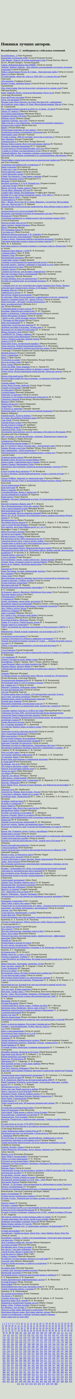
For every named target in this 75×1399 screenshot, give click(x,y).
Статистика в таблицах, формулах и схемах (20, 794)
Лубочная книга (8, 597)
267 (4, 1356)
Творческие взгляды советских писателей (19, 731)
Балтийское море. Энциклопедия (15, 796)
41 (47, 1326)
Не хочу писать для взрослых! (14, 945)
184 (12, 1344)
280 (58, 1356)
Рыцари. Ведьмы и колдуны (13, 448)
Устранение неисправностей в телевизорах (20, 165)
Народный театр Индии (11, 1054)
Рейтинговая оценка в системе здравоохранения (22, 875)
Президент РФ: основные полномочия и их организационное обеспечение (33, 155)
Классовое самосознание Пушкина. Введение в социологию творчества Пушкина (37, 1070)
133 (12, 1337)
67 (56, 1328)
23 (62, 1323)
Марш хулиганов (8, 167)
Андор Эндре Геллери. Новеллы (15, 385)
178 (58, 1342)
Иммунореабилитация (11, 511)
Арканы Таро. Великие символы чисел (18, 882)
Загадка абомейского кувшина (14, 494)
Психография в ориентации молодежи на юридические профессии (30, 160)
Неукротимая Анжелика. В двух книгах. (18, 130)
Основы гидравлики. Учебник (14, 957)
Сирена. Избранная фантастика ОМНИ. (18, 65)
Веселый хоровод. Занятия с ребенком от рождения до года (27, 264)
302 (8, 1361)
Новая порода (7, 497)
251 (8, 1354)
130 (70, 1335)
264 (62, 1354)
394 (37, 1372)
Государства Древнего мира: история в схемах (21, 727)
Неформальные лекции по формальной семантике (23, 699)
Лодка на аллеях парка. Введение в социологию (22, 1310)
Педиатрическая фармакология (14, 680)
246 (58, 1351)
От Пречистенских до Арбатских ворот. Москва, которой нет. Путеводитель (34, 676)
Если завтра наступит (10, 926)
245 (53, 1351)
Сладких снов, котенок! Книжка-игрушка (19, 1270)
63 (43, 1328)
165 (4, 1342)
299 (66, 1358)
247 (62, 1351)
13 (31, 1323)
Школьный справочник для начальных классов (21, 703)
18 (47, 1323)
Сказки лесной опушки (11, 1077)
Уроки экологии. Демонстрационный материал (21, 346)
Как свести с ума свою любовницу (16, 1249)
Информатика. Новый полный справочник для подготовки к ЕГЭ (29, 631)
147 (70, 1337)
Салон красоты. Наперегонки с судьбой (18, 913)
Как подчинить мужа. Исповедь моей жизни (20, 873)
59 (31, 1328)
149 (8, 1340)
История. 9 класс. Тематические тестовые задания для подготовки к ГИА (33, 1198)
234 (8, 1351)
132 (8, 1337)
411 (37, 1374)
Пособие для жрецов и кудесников (16, 813)
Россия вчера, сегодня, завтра (14, 1175)
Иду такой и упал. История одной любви (19, 615)
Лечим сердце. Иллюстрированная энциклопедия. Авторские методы (31, 371)
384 (66, 1370)
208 (41, 1347)
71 (68, 1328)
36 (31, 1326)
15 (37, 1323)
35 (28, 1326)
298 (62, 1358)
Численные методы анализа (13, 522)
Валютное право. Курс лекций (14, 1300)
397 (49, 1372)
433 (58, 1377)
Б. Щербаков (6, 1135)
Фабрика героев (8, 118)
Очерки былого (8, 1101)
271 (20, 1356)
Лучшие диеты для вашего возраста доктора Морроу (24, 562)
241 (37, 1351)
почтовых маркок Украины (43, 1314)
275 (37, 1356)
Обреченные (6, 1061)
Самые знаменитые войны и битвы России (20, 1131)
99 (13, 1333)
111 (62, 1333)
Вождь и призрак (8, 490)
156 (37, 1340)
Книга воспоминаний (10, 323)
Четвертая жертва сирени (12, 457)
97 (7, 1333)
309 (37, 1361)
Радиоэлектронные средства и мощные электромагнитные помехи (30, 917)
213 (62, 1347)
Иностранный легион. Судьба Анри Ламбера (20, 1063)
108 (49, 1333)
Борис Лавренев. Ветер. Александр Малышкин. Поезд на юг (27, 93)
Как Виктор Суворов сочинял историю (18, 1177)
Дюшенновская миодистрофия (14, 443)
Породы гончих (8, 1203)
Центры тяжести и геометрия (14, 624)
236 (16, 1351)
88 (50, 1330)
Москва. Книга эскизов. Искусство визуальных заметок (25, 144)
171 (28, 1342)
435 (66, 1377)
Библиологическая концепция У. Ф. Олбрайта (21, 234)
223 (33, 1349)
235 (12, 1351)
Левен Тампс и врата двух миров (15, 903)
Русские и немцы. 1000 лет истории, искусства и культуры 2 (27, 137)
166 (8, 1342)
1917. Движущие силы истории (15, 892)
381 (53, 1370)
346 (49, 1365)
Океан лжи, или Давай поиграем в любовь (19, 1089)
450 (58, 1379)
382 (58, 1370)
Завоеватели (6, 569)
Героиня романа (8, 383)
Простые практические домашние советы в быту (22, 931)
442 (24, 1379)
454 (4, 1381)
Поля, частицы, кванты (11, 966)
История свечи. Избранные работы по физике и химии (25, 369)
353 (8, 1367)
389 (16, 1372)
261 (49, 1354)
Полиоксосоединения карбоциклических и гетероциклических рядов (31, 1189)
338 (16, 1365)
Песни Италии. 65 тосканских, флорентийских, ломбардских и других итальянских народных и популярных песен (32, 1139)
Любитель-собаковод (10, 611)
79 (22, 1330)
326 (37, 1363)
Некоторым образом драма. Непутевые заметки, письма (25, 1312)
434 (62, 1377)
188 (28, 1344)
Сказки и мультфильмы (11, 1314)
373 (20, 1370)
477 (43, 1384)
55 (19, 1328)
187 (24, 1344)
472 (22, 1384)
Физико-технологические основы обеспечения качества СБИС (28, 996)
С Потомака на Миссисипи (13, 320)
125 (49, 1335)
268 (8, 1356)
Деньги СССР (7, 341)
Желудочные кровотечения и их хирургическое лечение (25, 978)
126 (53, 1335)
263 (58, 1354)
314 (58, 1361)
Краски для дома (8, 1015)
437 (4, 1379)
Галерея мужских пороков (12, 546)
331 (58, 1363)
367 (66, 1367)
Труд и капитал (7, 618)
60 (34, 1328)
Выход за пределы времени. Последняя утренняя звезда (25, 1024)
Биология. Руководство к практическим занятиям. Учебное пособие (31, 1119)
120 (28, 1335)
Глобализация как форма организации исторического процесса (28, 669)
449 (53, 1379)
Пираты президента (9, 404)
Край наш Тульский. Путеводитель (16, 743)
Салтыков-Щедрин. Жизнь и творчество (18, 492)
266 (70, 1354)
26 (71, 1323)
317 (70, 1361)
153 (24, 1340)
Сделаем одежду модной (12, 857)
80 (25, 1330)
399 (58, 1372)
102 (24, 1333)
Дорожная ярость (8, 141)
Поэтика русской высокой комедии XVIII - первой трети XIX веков (30, 841)
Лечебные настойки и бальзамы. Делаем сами (21, 327)
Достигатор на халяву (10, 360)
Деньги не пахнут (9, 771)
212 (58, 1347)
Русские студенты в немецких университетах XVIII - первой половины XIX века (36, 1212)
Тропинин (5, 1038)
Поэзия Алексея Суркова (12, 425)
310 (41, 1361)
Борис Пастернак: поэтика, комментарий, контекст (23, 571)
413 (45, 1374)
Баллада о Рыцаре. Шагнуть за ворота (17, 815)
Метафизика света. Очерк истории (16, 1247)
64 (47, 1328)
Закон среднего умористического (15, 225)
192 (45, 1344)
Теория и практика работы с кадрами (17, 1289)
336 (8, 1365)
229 (58, 1349)
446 (41, 1379)
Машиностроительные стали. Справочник (19, 780)
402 (70, 1372)
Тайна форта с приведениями (14, 778)
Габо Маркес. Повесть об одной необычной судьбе (23, 60)
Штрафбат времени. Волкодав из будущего (20, 1052)
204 (24, 1347)
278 (49, 1356)
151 (16, 1340)
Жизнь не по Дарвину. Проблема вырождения (21, 564)
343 (37, 1365)
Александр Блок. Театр (11, 429)
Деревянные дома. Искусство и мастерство (20, 808)
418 (66, 1374)
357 (24, 1367)
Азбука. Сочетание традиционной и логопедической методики (28, 645)
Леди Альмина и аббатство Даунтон (17, 1242)
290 (28, 1358)
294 (45, 1358)
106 (41, 1333)
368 (70, 1367)
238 (24, 1351)
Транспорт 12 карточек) (11, 395)
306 (24, 1361)
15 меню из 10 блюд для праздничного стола (20, 151)
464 (45, 1381)
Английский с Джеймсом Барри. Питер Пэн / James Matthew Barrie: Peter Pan (35, 1233)
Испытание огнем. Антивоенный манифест (20, 343)
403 (4, 1374)
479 (51, 1384)
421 (8, 1377)
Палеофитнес (7, 662)
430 (45, 1377)
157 (41, 1340)
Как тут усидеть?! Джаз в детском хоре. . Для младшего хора (27, 446)
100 (16, 1333)
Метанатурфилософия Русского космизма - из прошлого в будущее (30, 378)
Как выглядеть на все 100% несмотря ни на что (22, 539)
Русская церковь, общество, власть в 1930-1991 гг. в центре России (30, 76)
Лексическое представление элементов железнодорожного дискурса (31, 467)
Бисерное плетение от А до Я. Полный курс (20, 183)
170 (24, 1342)
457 (16, 1381)
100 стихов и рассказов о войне (15, 766)
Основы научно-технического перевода (18, 1196)
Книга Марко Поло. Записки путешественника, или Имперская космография (35, 785)
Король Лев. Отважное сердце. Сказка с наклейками (24, 831)
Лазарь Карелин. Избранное (13, 887)
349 (62, 1365)
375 (28, 1370)
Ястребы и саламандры (11, 803)
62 (40, 1328)
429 (41, 1377)
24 (65, 1323)
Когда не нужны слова (11, 362)
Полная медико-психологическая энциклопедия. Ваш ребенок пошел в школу (35, 206)
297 (58, 1358)
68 (59, 1328)
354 (12, 1367)
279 (53, 1356)
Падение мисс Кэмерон (11, 701)
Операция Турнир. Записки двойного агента (20, 1094)
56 (22, 1328)
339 (20, 1365)
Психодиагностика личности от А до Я (18, 1033)
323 (24, 1363)
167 (12, 1342)
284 (4, 1358)
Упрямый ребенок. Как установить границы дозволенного (26, 153)
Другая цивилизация (10, 485)
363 (49, 1367)
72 (71, 1328)
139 (37, 1337)
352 (4, 1367)
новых (10, 1317)
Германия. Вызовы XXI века (13, 116)
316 (66, 1361)
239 (28, 1351)
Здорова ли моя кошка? (11, 388)
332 (62, 1363)
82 (31, 1330)
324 (28, 1363)
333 (66, 1363)
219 (16, 1349)
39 (40, 1326)
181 (70, 1342)
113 (70, 1333)
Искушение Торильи (10, 1182)
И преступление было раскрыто (15, 471)
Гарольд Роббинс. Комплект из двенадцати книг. (22, 478)
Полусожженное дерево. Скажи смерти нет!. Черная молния (27, 559)
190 (37, 1344)
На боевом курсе (8, 952)
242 (41, 1351)
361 (41, 1367)
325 (33, 1363)
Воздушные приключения (12, 114)
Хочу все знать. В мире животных (16, 989)
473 (26, 1384)
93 (65, 1330)
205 (28, 1347)
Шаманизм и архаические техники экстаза (19, 1303)
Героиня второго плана (11, 422)
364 (53, 1367)
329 (49, 1363)
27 (3, 1326)
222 (28, 1349)
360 (37, 1367)
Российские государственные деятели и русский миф (24, 1259)
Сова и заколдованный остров (14, 508)
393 (33, 1372)
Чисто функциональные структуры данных (20, 506)
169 (20, 1342)
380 (49, 1370)
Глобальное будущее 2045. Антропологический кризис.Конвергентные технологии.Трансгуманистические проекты (32, 714)
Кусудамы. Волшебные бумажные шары (18, 418)
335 (4, 1365)
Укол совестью (7, 276)
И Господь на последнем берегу (15, 1161)
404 (8, 1374)
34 (25, 1326)
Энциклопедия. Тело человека (14, 1117)
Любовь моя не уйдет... (11, 197)
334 (70, 1363)
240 (33, 1351)
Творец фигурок (8, 915)
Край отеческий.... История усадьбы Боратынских (23, 302)
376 (33, 1370)
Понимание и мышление (12, 901)
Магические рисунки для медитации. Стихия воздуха (24, 1133)
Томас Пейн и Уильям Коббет (14, 1156)
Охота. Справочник (9, 355)
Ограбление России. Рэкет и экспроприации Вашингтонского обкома (31, 480)
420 (4, 1377)
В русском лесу (8, 232)
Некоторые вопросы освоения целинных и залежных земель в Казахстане (33, 246)
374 (24, 1370)
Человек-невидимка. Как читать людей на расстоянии (24, 1219)
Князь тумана (7, 364)
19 (50, 1323)
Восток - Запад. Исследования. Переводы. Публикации (25, 994)
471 (18, 1384)
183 (8, 1344)
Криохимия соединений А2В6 (14, 58)
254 (20, 1354)
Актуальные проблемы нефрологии (16, 755)
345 (45, 1365)
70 (65, 1328)
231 (66, 1349)
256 (28, 1354)
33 (22, 1326)
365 (58, 1367)
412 (41, 1374)
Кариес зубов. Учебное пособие (15, 1305)
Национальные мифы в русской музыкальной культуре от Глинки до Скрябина (35, 652)
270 (16, 1356)
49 (71, 1326)
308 (33, 1361)
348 (58, 1365)
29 (9, 1326)
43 (53, 1326)
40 (43, 1326)
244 (49, 1351)
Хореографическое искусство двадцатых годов (21, 1286)
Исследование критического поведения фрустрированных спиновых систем (34, 864)
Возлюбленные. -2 (9, 55)
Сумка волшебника (9, 847)
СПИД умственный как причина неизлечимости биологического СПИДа (33, 627)
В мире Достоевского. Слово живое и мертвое (21, 176)
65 (50, 1328)
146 (66, 1337)
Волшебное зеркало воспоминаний (16, 604)
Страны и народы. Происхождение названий (20, 741)
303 (12, 1361)
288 (20, 1358)
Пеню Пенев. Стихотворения (13, 1098)
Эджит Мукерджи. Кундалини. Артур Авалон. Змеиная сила (27, 1149)
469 (66, 1381)
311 (45, 1361)
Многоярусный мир (9, 585)
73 (3, 1330)
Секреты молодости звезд (12, 267)
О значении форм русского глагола (16, 309)
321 (16, 1363)
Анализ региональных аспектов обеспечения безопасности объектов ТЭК (33, 850)
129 (66, 1335)
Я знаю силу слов (8, 169)
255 (24, 1354)
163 (66, 1340)
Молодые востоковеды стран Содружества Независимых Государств (31, 827)
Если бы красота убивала (12, 1254)
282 (66, 1356)
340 (24, 1365)
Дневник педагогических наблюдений (17, 822)
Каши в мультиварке (10, 1194)
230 (62, 1349)
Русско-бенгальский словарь (13, 975)
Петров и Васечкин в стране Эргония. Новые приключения (27, 859)
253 (16, 1354)
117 (16, 1335)
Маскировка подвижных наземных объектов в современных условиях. (32, 748)
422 (12, 1377)
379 (45, 1370)
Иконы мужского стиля (11, 332)
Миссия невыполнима (10, 1017)
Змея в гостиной (8, 613)
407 (20, 1374)
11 (25, 1323)
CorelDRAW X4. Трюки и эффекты (16, 334)
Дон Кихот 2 (6, 1296)
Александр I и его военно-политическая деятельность (24, 397)
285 (8, 1358)
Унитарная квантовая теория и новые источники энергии (26, 241)
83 (34, 1330)
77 (15, 1330)
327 (41, 1363)
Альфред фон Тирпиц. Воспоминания (17, 192)
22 (59, 1323)
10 (22, 1323)
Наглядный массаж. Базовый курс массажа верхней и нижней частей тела (33, 985)
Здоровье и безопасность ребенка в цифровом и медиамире (27, 638)
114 (4, 1335)
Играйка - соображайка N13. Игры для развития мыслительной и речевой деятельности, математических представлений (33, 869)
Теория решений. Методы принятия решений (21, 513)
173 (37, 1342)
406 (16, 1374)
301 (4, 1361)
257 (33, 1354)
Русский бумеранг (9, 1282)
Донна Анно (6, 576)
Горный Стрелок (8, 269)
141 (45, 1337)
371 (12, 1370)
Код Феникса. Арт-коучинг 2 (13, 1307)
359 (33, 1367)
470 (70, 1381)
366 (62, 1367)
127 (57, 1335)
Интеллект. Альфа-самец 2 (12, 991)
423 (16, 1377)
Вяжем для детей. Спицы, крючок (16, 188)
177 (53, 1342)
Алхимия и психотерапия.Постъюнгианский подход (24, 262)
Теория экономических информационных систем (22, 1279)
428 (37, 1377)
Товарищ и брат (8, 255)
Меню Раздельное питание (13, 532)
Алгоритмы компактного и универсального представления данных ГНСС (33, 218)
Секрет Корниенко (9, 968)
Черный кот (6, 940)
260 (45, 1354)
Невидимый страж (9, 134)
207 (37, 1347)
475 (35, 1384)
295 (49, 1358)
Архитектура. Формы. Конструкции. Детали (20, 792)
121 (32, 1335)
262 (53, 1354)
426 (28, 1377)
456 (12, 1381)
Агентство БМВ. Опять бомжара (15, 367)
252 (12, 1354)
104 (33, 1333)
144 (58, 1337)
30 (12, 1326)
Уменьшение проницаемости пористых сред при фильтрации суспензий (32, 1019)
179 (62, 1342)
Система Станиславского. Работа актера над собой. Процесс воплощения (33, 922)
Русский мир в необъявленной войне (17, 1108)
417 (62, 1374)
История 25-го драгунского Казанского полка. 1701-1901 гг (27, 195)
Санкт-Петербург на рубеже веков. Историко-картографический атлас (31, 959)
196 (62, 1344)
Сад (2, 1029)
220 (20, 1349)
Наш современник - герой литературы (18, 450)
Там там (4, 692)
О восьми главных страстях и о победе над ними (22, 710)
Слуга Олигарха (8, 650)
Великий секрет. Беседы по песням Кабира (20, 460)
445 (37, 1379)
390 (20, 1372)
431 (49, 1377)
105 (37, 1333)
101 (20, 1333)
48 (68, 1326)
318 (4, 1363)
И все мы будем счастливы (13, 97)
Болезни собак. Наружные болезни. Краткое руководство (26, 1096)
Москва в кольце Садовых (12, 536)
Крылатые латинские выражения (15, 146)
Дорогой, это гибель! (10, 775)
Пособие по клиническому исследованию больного (23, 281)
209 (45, 1347)
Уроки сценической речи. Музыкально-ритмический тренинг (28, 1103)
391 (24, 1372)
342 (33, 1365)
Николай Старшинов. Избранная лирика (18, 687)
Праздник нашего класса (12, 594)
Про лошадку (7, 929)
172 (33, 1342)
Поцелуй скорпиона (10, 1110)
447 (45, 1379)
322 (20, 1363)
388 (12, 1372)
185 (16, 1344)
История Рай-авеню (9, 1003)
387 (8, 1372)
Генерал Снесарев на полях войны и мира (19, 659)
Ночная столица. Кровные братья (15, 83)
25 (68, 1323)
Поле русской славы (10, 752)
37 (34, 1326)
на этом (20, 1317)
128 (61, 1335)
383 (62, 1370)
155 (33, 1340)
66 (53, 1328)
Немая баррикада (8, 1045)
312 (49, 1361)
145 (62, 1337)
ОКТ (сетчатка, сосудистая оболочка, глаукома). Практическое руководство (34, 436)
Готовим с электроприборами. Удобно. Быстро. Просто (25, 1026)
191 (41, 1344)
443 (28, 1379)
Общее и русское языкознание (14, 1159)
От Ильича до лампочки (11, 408)
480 (55, 1384)
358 (28, 1367)
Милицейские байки (10, 810)
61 (37, 1328)
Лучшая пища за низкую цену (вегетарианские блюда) (25, 543)
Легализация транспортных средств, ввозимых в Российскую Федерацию (33, 432)
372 (16, 1370)
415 (53, 1374)
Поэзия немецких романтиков (14, 583)
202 (16, 1347)
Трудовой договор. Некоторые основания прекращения (25, 1047)
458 (20, 1381)
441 (20, 1379)
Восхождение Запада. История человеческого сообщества (26, 973)
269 (12, 1356)
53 (12, 1328)
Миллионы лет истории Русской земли (18, 330)
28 (6, 1326)
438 (8, 1379)
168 (16, 1342)
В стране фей (7, 762)
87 (47, 1330)
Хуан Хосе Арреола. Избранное (15, 1068)
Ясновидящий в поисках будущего (16, 943)
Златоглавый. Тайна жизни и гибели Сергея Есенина (24, 1112)
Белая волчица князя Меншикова (15, 336)
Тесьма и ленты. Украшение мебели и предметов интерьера (27, 239)
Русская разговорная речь (12, 690)
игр (15, 1317)
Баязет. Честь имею (9, 933)
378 (41, 1370)
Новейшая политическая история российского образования (27, 1010)
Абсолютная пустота (10, 1087)
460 (28, 1381)
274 (33, 1356)
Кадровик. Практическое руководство (17, 311)
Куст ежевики (7, 573)
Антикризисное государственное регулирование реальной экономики (31, 896)
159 (49, 1340)
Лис (3, 306)
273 (28, 1356)
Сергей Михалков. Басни (12, 174)
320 (12, 1363)
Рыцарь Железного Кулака (12, 722)
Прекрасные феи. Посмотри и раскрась (18, 885)
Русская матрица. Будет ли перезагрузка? (19, 278)
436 (70, 1377)
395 (41, 1372)
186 (20, 1344)
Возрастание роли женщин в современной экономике (24, 759)
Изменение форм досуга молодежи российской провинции (27, 411)
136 (24, 1337)
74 (6, 1330)
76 (12, 1330)
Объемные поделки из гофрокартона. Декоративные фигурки (28, 745)
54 (15, 1328)
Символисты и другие (10, 292)
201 (12, 1347)
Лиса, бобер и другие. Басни (13, 608)
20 (53, 1323)
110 (58, 1333)
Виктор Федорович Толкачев (13, 316)
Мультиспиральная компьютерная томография (21, 587)
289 (24, 1358)
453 (70, 1379)
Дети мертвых (7, 81)
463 (41, 1381)
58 (28, 1328)
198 (70, 1344)
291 (33, 1358)
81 (28, 1330)
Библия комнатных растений (13, 1057)
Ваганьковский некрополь (12, 258)
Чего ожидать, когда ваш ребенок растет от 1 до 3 (23, 527)
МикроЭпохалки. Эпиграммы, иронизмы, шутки (22, 964)
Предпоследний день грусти (13, 223)
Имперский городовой (11, 1273)
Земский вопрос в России (12, 555)
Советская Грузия (9, 186)
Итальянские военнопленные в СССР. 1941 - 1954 (23, 1180)
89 (53, 1330)
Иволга (4, 227)
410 (33, 1374)
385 (70, 1370)
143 (53, 1337)
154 (28, 1340)
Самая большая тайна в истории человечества (21, 664)
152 (20, 1340)
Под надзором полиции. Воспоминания (18, 738)
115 (8, 1335)
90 (56, 1330)
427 (33, 1377)
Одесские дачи (7, 1261)
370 (8, 1370)
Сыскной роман (8, 392)
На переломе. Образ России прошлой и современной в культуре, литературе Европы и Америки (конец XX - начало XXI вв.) (34, 298)
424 (20, 1377)
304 (16, 1361)
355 (16, 1367)
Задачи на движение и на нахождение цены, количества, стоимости (30, 706)
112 (66, 1333)
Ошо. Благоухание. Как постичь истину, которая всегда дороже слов (31, 88)
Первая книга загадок (10, 834)
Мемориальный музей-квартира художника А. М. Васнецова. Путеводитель (34, 947)
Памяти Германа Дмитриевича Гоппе (17, 464)
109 (54, 1333)
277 (45, 1356)
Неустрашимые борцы (11, 230)
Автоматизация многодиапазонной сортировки (21, 1075)
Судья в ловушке (8, 557)
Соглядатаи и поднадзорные (13, 636)
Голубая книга (7, 390)
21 (56, 1323)
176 (49, 1342)
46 (62, 1326)
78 (19, 1330)
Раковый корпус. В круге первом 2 (16, 415)
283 (70, 1356)
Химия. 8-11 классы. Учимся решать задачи (20, 622)
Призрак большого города (12, 179)
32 (19, 1326)
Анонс (4, 1317)
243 (45, 1351)
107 (45, 1333)
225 (41, 1349)
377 (37, 1370)
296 (53, 1358)
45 (59, 1326)
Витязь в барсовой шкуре (12, 376)
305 (20, 1361)
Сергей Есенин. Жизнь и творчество (17, 1252)
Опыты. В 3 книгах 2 (10, 111)
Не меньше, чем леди (10, 764)
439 (12, 1379)
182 (4, 1344)
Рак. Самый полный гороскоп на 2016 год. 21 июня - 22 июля (28, 109)
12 (28, 1323)
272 (24, 1356)
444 (33, 1379)
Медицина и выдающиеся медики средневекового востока (26, 213)
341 (28, 1365)
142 (49, 1337)
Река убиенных (7, 139)
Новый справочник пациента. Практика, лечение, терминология (29, 1043)
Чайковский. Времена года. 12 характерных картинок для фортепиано (32, 1226)
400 (62, 1372)
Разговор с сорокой (9, 1205)
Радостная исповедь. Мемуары (14, 620)
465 (49, 1381)
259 (41, 1354)
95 (71, 1330)
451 (62, 1379)
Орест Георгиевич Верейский (14, 734)
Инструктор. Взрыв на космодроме (16, 295)
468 (62, 1381)
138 (33, 1337)
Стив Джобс (6, 420)
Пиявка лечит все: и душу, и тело (15, 954)
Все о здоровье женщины (12, 724)
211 (53, 1347)
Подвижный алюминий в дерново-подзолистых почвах (25, 348)
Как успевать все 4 (9, 685)
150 (12, 1340)
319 (8, 1363)
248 (66, 1351)
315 (62, 1361)
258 (37, 1354)
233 (4, 1351)
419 (70, 1374)
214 (66, 1347)
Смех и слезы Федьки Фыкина (14, 525)
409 (28, 1374)
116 (12, 1335)
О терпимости (7, 599)
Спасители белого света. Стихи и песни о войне (22, 541)
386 (4, 1372)
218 (12, 1349)
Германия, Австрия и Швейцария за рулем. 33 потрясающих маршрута (32, 499)
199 (4, 1347)
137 (28, 1337)
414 (49, 1374)
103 (29, 1333)
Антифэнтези (7, 441)
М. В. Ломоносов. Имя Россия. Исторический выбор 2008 (26, 1080)
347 (53, 1365)
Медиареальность (9, 520)
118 (20, 1335)
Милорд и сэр (7, 1154)
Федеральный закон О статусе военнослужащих (22, 683)
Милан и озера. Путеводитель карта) (17, 854)
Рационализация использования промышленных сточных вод (28, 453)
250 (4, 1354)
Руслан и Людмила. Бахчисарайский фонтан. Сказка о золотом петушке (32, 474)
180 (66, 1342)
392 (28, 1372)
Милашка (5, 181)
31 (15, 1326)
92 (62, 1330)
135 (20, 1337)
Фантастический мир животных (15, 845)
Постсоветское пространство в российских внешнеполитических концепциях (35, 1126)
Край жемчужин (8, 487)
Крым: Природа (8, 806)
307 (28, 1361)
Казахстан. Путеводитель (12, 1059)
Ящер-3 (4, 357)
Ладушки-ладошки (9, 1245)
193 (49, 1344)
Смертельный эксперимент (13, 880)
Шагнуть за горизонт (10, 889)
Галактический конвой (11, 1012)
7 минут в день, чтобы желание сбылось (18, 318)
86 (43, 1330)
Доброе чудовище (9, 1256)
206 (33, 1347)
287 (16, 1358)
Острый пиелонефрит (10, 1231)
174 (41, 1342)
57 (25, 1328)
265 (66, 1354)
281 (62, 1356)
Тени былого (6, 1066)
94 (68, 1330)
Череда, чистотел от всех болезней (16, 1091)
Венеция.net (6, 216)
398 (53, 1372)
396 (45, 1372)
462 (37, 1381)
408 (24, 1374)
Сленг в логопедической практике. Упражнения (22, 980)
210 (49, 1347)
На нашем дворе (8, 1268)
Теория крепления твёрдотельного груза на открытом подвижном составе (33, 1142)
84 (37, 1330)
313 (53, 1361)
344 (41, 1365)
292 (37, 1358)
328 (45, 1363)
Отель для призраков (10, 100)
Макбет (4, 127)
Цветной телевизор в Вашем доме (16, 504)
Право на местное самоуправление (16, 237)
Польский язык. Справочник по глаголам (19, 1115)
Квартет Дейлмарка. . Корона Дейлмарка (19, 894)
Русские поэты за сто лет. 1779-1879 (17, 1124)
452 (66, 1379)
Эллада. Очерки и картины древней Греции (20, 339)
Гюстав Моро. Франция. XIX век (15, 190)
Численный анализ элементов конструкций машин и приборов (28, 1275)
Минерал (5, 402)
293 (41, 1358)
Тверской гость (7, 789)
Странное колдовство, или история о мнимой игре (23, 271)
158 (45, 1340)
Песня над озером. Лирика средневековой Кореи (22, 824)
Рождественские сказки (11, 172)
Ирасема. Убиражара (10, 782)
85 (40, 1330)
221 (24, 1349)
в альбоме (26, 1314)
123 (41, 1335)
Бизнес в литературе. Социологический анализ (21, 313)
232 (70, 1349)
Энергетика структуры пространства (17, 325)
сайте (26, 1317)
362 (45, 1367)
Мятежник (5, 1001)
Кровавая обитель (9, 290)
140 (41, 1337)
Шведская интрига (9, 736)
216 (4, 1349)
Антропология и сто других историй (17, 211)
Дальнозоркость (8, 199)
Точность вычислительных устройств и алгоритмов (23, 1263)
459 (24, 1381)
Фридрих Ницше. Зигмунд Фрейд (16, 666)
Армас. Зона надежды (10, 861)
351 (70, 1365)
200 (8, 1347)
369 (4, 1370)
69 (62, 1328)
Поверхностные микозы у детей (15, 251)
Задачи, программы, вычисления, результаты (20, 601)
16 (40, 1323)
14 (34, 1323)
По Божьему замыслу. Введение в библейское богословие (26, 592)
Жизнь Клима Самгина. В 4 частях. (16, 1224)
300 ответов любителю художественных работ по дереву (26, 1217)
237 (20, 1351)
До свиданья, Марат (10, 757)
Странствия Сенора (9, 260)
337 (12, 1365)
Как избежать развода (10, 427)
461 (33, 1381)
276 (41, 1356)
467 (58, 1381)
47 (65, 1326)
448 (49, 1379)
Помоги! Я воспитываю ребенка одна (17, 769)
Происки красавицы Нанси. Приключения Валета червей (26, 548)
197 (66, 1344)
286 (12, 1358)
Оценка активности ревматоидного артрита (20, 1040)
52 (9, 1328)
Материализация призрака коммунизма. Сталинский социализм (29, 606)
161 (58, 1340)
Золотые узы (6, 910)
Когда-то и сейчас (9, 971)
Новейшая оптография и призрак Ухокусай (20, 1221)
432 (53, 1377)
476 (39, 1384)
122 (37, 1335)
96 (4, 1333)
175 (45, 1342)
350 (66, 1365)
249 (70, 1351)
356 (20, 1367)
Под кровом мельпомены (12, 1293)
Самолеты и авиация (10, 399)
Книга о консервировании (12, 1031)
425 (24, 1377)
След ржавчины (8, 657)
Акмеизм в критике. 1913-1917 (14, 120)
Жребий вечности (9, 353)
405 (12, 1374)
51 (6, 1328)
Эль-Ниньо (6, 773)
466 (53, 1381)
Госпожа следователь (10, 1036)
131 (4, 1337)
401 (66, 1372)
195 (58, 1344)
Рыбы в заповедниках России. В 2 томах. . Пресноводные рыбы (29, 72)
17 (43, 1323)
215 (70, 1347)
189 (33, 1344)
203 (20, 1347)
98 (10, 1333)
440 (16, 1379)
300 (70, 1358)
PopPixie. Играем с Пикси (12, 1147)
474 (31, 1384)
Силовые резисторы (10, 1298)
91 (59, 1330)
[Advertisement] (37, 21)
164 (70, 1340)
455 (8, 1381)
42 (50, 1326)
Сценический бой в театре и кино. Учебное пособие (24, 1005)
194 (53, 1344)
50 (3, 1328)
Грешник (5, 673)
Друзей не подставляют (11, 534)
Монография (6, 1284)
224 (37, 1349)
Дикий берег (6, 406)
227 (49, 1349)
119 (24, 1335)
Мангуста (5, 74)
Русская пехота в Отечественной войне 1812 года (22, 148)
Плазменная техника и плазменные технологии (22, 132)
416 (58, 1374)
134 (16, 1337)
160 (53, 1340)
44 (56, 1326)
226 (45, 1349)
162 (62, 1340)
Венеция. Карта (8, 1168)
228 (53, 1349)
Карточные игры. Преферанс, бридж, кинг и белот (23, 1008)
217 (8, 1349)
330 (53, 1363)
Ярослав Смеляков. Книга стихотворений (19, 274)
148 (4, 1340)
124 (45, 1335)
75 (9, 1330)
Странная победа (8, 253)
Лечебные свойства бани (12, 801)
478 (47, 1384)
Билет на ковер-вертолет (11, 304)
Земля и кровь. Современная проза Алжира (20, 462)
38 (37, 1326)
